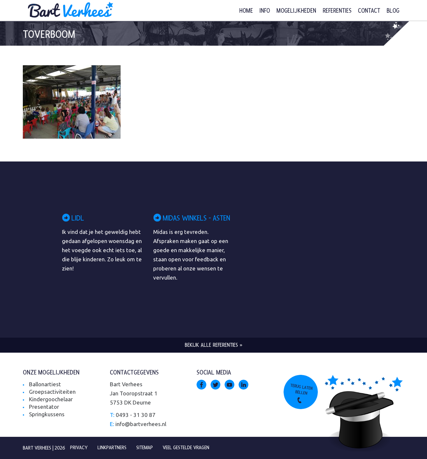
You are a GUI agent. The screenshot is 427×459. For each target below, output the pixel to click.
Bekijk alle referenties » (214, 345)
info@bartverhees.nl (140, 424)
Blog (393, 11)
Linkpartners (111, 447)
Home (246, 11)
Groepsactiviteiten (52, 392)
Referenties (337, 11)
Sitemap (144, 447)
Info (264, 11)
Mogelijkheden (296, 11)
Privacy (79, 447)
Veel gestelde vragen (186, 447)
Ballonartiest (45, 384)
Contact (369, 11)
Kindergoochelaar (51, 399)
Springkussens (47, 414)
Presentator (44, 407)
